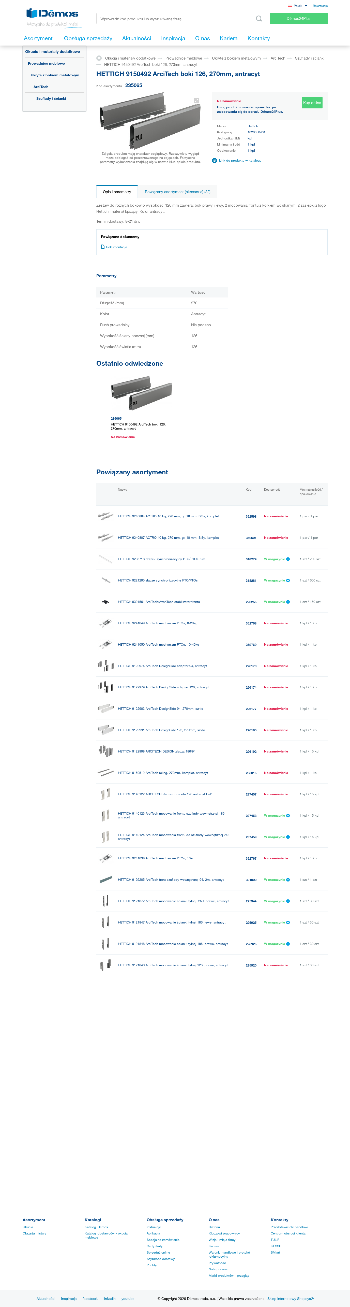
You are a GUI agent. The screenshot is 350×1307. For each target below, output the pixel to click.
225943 (251, 1008)
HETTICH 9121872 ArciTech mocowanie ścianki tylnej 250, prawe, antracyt (173, 901)
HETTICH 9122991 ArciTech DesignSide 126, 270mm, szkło (161, 730)
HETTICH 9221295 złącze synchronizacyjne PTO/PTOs (158, 580)
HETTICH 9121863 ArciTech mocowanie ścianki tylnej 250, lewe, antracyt (171, 1136)
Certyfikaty (155, 1246)
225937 (251, 1136)
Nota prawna (218, 1269)
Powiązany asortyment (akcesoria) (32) (177, 191)
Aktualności (46, 1298)
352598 (251, 516)
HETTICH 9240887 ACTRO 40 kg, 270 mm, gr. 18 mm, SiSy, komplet (168, 537)
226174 (251, 687)
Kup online (312, 102)
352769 (251, 645)
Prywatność (217, 1263)
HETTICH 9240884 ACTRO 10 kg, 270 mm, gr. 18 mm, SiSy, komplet (168, 516)
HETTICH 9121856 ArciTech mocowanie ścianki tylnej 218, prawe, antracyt (173, 1157)
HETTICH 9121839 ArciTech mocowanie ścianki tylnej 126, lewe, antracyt (171, 986)
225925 (251, 922)
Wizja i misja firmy (222, 1240)
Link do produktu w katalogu (240, 160)
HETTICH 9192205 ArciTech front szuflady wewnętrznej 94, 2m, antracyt (171, 880)
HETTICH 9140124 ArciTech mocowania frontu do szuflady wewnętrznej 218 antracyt (173, 837)
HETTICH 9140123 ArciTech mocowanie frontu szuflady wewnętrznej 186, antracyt (171, 815)
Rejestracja (320, 6)
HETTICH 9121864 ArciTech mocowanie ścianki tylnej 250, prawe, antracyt (173, 1072)
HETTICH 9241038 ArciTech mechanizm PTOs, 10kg (156, 858)
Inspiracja (69, 1298)
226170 (251, 666)
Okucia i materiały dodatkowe (52, 51)
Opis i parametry (117, 191)
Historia (214, 1227)
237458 (251, 816)
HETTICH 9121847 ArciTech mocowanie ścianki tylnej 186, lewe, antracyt (171, 922)
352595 (251, 1029)
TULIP (275, 1240)
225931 (251, 1179)
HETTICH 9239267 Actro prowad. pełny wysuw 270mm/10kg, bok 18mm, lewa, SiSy (176, 1029)
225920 (251, 965)
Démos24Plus (299, 18)
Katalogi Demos (96, 1227)
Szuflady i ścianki (51, 98)
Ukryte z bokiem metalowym (55, 75)
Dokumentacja (114, 247)
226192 (251, 751)
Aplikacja (153, 1233)
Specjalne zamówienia (163, 1240)
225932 (251, 1158)
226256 (251, 602)
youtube (127, 1298)
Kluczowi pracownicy (224, 1233)
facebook (90, 1298)
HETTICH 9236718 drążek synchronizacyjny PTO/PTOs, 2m (161, 559)
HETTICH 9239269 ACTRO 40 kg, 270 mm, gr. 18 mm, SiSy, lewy (166, 1093)
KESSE (276, 1246)
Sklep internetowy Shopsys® (290, 1298)
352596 (251, 1051)
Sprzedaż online (158, 1252)
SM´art (275, 1252)
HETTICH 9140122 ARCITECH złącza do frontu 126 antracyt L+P (165, 794)
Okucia (28, 1227)
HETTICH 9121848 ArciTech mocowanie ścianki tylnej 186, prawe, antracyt (173, 944)
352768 (251, 623)
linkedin (109, 1298)
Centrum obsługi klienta (288, 1233)
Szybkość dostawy (161, 1259)
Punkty (152, 1265)
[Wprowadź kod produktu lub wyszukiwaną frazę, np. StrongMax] (182, 18)
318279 (251, 559)
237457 (251, 794)
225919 (251, 987)
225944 (251, 901)
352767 (251, 858)
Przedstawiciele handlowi (289, 1227)
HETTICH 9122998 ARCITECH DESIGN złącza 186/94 (156, 751)
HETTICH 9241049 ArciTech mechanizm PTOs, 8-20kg (157, 623)
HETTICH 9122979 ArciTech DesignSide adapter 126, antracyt (163, 687)
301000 (251, 880)
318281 (251, 580)
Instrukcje (154, 1227)
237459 (251, 837)
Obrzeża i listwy (34, 1233)
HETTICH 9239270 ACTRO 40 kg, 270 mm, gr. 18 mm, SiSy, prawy (167, 1115)
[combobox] (297, 5)
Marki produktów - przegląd (229, 1275)
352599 (251, 1093)
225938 (251, 1072)
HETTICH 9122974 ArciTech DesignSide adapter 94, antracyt (162, 666)
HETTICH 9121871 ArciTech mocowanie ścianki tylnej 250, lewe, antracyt (172, 1008)
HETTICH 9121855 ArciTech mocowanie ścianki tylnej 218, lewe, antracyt (171, 1179)
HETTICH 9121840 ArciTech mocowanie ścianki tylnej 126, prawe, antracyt (173, 965)
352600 (251, 1115)
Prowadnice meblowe (46, 63)
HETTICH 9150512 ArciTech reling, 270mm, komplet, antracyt (163, 773)
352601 (251, 538)
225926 (251, 944)
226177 (251, 709)
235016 (251, 773)
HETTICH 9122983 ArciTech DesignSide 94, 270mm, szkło (160, 709)
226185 (251, 730)
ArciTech (41, 86)
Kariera (214, 1246)
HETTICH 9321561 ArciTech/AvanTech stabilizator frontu (159, 602)
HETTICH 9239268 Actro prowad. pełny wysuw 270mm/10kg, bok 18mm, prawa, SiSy (177, 1050)
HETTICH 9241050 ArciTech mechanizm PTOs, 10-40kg (158, 644)
